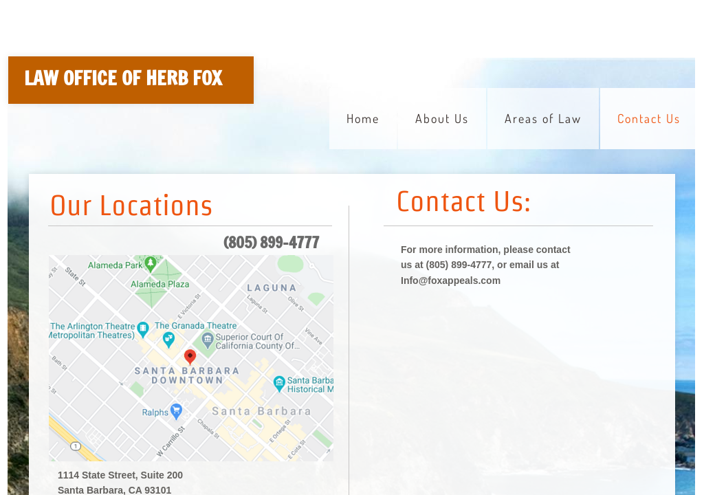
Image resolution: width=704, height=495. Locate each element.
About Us (442, 118)
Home (363, 118)
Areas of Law (543, 118)
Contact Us (649, 118)
